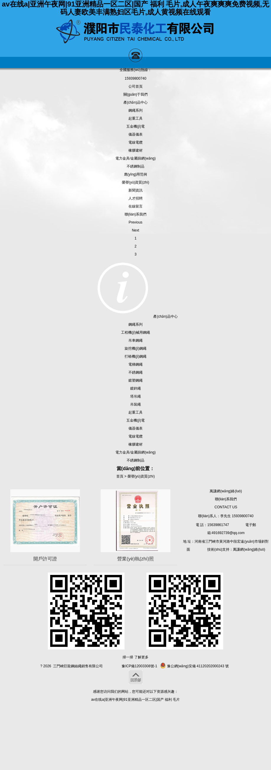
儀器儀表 (135, 134)
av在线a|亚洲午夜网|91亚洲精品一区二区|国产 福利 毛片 (135, 699)
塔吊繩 (135, 396)
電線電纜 (135, 142)
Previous (136, 222)
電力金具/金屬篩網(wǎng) (135, 158)
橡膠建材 (135, 150)
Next (135, 230)
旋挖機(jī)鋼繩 (135, 348)
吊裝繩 (135, 404)
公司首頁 (135, 86)
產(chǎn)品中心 (135, 102)
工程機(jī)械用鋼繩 (135, 332)
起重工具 (135, 118)
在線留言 (135, 206)
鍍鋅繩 (135, 388)
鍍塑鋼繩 (135, 380)
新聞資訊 (135, 190)
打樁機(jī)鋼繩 (135, 356)
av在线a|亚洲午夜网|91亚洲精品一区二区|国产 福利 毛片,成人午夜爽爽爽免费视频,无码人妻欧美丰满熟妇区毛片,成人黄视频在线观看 (135, 8)
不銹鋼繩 (135, 372)
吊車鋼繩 (135, 340)
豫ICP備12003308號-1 (139, 666)
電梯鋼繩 (135, 364)
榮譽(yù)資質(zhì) (135, 182)
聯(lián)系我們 (136, 214)
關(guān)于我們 (135, 94)
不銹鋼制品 (135, 166)
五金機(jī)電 (135, 126)
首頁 (119, 476)
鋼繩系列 (135, 110)
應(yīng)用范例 (135, 174)
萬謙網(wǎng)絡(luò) (226, 491)
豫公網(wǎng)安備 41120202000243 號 (194, 666)
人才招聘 (135, 198)
